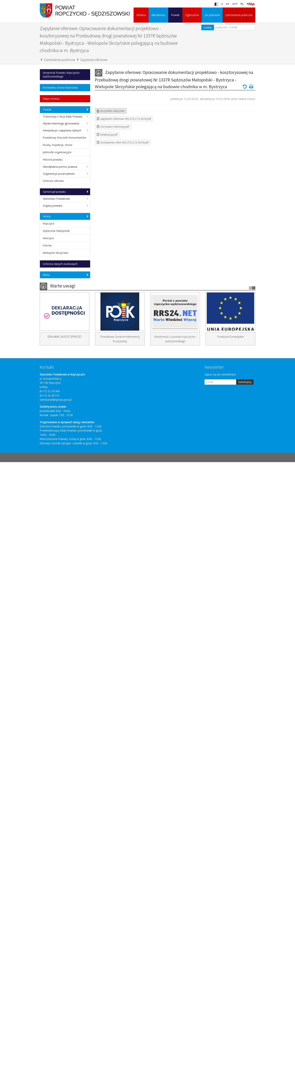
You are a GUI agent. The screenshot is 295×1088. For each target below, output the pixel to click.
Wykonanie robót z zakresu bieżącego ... (63, 798)
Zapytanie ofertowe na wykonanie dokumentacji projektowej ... (61, 356)
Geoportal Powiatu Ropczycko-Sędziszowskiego (62, 74)
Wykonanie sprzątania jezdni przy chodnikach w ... (66, 772)
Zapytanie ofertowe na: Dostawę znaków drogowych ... (66, 761)
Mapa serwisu (51, 98)
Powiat (175, 15)
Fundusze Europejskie (230, 962)
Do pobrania (212, 15)
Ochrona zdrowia (53, 181)
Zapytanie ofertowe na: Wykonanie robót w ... (60, 750)
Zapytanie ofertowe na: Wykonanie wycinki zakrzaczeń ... (66, 439)
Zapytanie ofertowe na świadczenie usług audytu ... (63, 461)
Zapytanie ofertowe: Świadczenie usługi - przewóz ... (66, 402)
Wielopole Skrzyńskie (55, 253)
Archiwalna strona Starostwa (60, 87)
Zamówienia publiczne (238, 15)
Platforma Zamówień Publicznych (65, 331)
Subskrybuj (244, 1008)
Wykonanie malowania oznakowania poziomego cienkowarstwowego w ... (61, 785)
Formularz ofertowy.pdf (114, 126)
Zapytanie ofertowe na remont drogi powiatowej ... (65, 676)
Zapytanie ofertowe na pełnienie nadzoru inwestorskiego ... (66, 843)
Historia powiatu (53, 159)
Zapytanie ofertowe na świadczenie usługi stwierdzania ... (66, 472)
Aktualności (158, 15)
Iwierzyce (48, 238)
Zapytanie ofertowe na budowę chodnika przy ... (65, 624)
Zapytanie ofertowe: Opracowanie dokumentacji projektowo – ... (63, 548)
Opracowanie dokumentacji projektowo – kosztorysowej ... (65, 713)
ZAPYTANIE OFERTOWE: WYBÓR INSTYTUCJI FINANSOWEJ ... (66, 391)
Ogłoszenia (192, 15)
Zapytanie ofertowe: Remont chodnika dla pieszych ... (64, 613)
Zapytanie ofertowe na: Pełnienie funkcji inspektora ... (66, 687)
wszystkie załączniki (112, 111)
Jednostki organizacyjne (57, 152)
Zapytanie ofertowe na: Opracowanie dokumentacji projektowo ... (63, 426)
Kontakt (47, 993)
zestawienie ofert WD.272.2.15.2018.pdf (124, 142)
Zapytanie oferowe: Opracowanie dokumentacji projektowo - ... (66, 494)
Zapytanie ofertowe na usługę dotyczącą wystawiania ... (64, 572)
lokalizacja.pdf (108, 134)
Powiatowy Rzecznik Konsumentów (64, 137)
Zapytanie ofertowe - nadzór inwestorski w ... (63, 898)
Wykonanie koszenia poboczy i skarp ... (65, 739)
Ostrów (47, 245)
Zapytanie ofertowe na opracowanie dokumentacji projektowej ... (63, 663)
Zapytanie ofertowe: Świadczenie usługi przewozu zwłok (66, 483)
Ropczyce (48, 223)
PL (242, 4)
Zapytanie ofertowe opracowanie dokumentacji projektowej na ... (66, 635)
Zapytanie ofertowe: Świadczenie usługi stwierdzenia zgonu (66, 380)
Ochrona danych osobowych (60, 264)
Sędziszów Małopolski (56, 231)
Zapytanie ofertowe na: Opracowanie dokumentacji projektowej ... (63, 600)
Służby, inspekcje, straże (57, 145)
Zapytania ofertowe (93, 60)
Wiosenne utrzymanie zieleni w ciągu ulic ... (65, 809)
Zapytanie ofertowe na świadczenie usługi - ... (60, 369)
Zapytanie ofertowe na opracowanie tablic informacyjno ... (66, 648)
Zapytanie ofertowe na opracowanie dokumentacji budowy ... (63, 855)
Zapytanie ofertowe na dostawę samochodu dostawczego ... (66, 450)
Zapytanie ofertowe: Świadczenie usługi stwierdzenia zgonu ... (66, 413)
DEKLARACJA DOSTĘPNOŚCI (64, 962)
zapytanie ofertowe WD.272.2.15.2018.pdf (125, 119)
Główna (141, 15)
